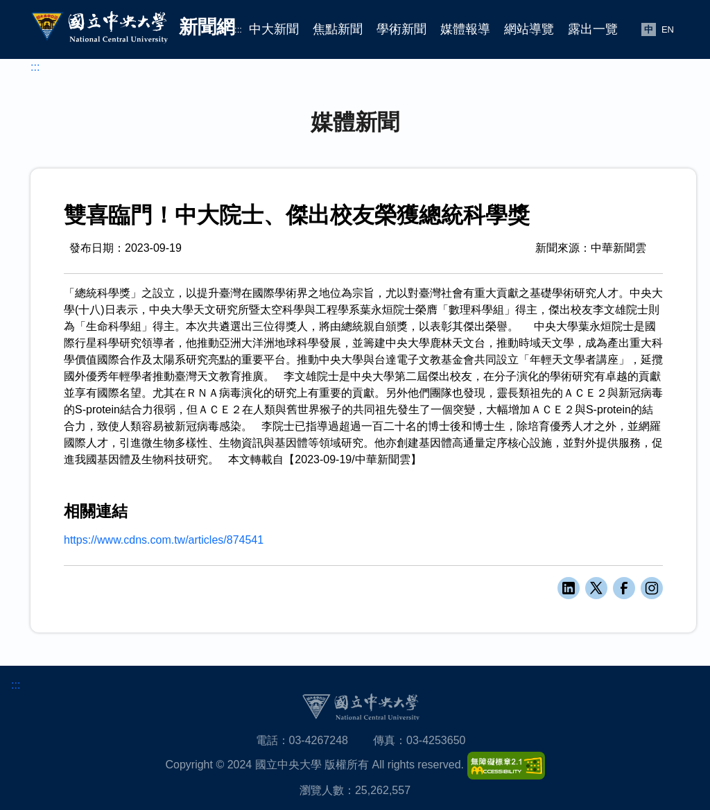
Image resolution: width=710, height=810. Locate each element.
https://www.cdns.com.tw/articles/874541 (163, 540)
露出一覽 (593, 29)
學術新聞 (401, 29)
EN (667, 29)
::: (238, 29)
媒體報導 (465, 29)
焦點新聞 (338, 29)
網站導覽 (529, 29)
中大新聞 (274, 29)
